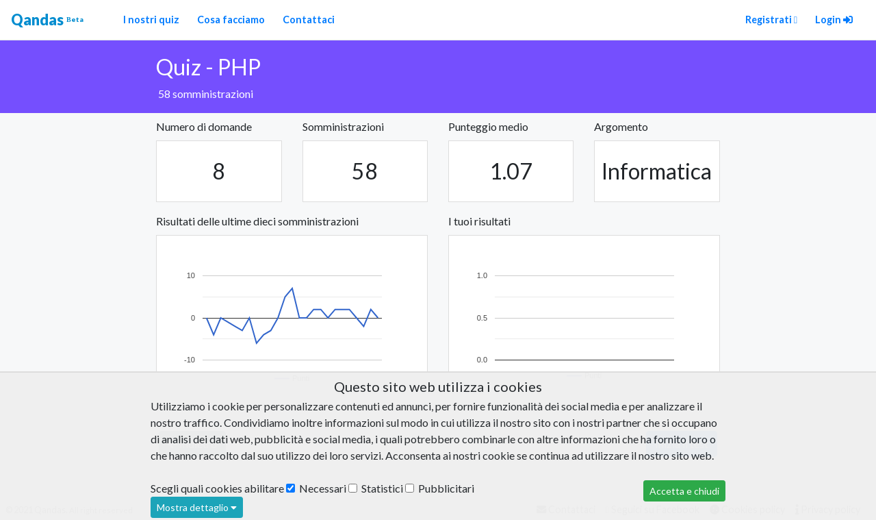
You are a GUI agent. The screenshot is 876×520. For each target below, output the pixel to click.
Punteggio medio (488, 126)
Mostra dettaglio (197, 507)
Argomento (621, 126)
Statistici (375, 488)
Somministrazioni (343, 126)
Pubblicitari (439, 488)
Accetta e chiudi (684, 491)
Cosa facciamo (231, 19)
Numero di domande (204, 126)
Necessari (316, 488)
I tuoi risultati (479, 220)
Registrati (771, 19)
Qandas (47, 20)
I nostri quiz (151, 19)
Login (834, 19)
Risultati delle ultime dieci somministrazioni (257, 220)
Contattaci (309, 19)
